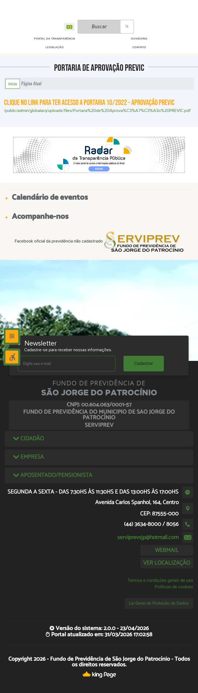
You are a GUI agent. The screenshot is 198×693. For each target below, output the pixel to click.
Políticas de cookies (174, 586)
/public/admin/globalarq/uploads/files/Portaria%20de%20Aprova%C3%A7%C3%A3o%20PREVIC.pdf (97, 110)
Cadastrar (143, 363)
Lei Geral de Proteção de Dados (159, 603)
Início (12, 83)
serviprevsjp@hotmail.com (148, 537)
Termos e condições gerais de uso (160, 580)
